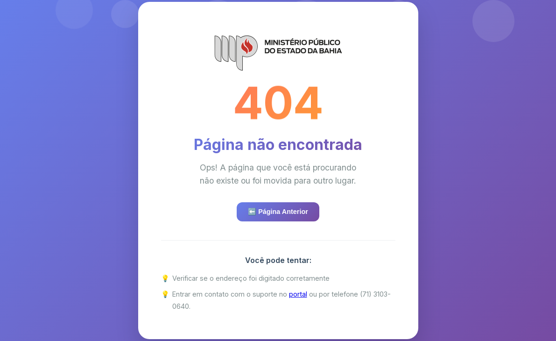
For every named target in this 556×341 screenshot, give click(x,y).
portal (298, 294)
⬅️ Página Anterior (278, 211)
